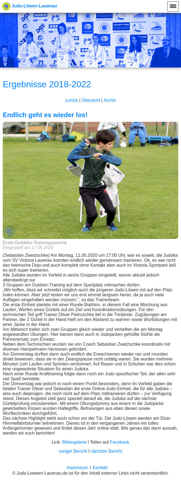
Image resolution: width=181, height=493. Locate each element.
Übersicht (91, 100)
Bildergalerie (74, 442)
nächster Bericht (106, 451)
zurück (71, 100)
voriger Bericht (73, 451)
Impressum (77, 467)
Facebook (119, 442)
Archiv (110, 100)
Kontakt (100, 467)
